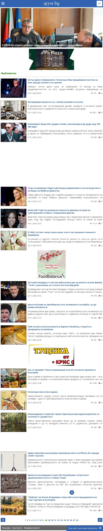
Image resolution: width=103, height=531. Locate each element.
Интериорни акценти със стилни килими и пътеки (55, 102)
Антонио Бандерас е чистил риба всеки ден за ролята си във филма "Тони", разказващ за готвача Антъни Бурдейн (65, 283)
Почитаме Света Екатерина (43, 392)
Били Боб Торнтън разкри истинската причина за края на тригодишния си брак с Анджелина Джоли (59, 211)
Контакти (17, 528)
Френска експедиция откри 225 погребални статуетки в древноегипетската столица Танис (58, 476)
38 (77, 520)
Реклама (6, 528)
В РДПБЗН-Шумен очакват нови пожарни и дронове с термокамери (42, 45)
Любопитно (8, 73)
